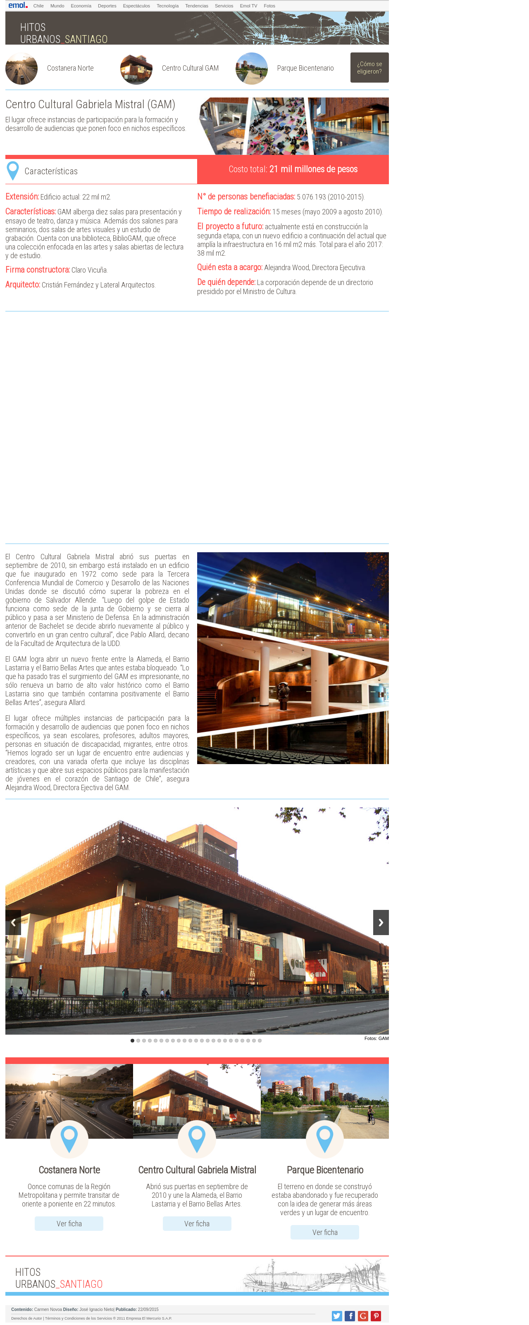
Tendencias (196, 5)
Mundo (57, 5)
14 (208, 1040)
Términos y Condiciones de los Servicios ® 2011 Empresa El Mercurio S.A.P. (108, 1318)
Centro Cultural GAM (190, 68)
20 (242, 1040)
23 (260, 1040)
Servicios (224, 5)
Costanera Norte (70, 68)
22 (254, 1040)
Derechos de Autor (26, 1318)
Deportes (107, 5)
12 (196, 1040)
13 (202, 1040)
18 (231, 1040)
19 (236, 1040)
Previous (13, 922)
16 (219, 1040)
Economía (81, 5)
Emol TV (248, 5)
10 (184, 1040)
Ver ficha (69, 1223)
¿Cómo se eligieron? (369, 67)
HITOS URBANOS (64, 33)
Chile (38, 5)
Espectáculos (136, 5)
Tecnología (168, 5)
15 (213, 1040)
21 (248, 1040)
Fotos (270, 5)
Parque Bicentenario (305, 68)
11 (190, 1040)
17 (225, 1040)
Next (381, 922)
